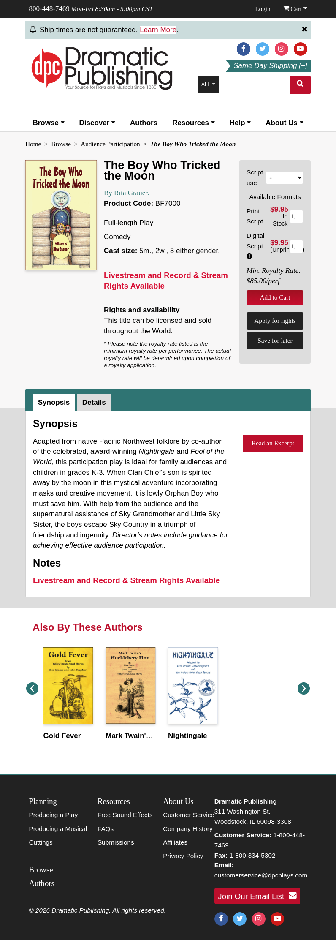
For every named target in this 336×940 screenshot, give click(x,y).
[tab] (55, 402)
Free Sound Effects (125, 814)
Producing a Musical (58, 828)
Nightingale (187, 736)
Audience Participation (110, 143)
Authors (143, 123)
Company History (187, 828)
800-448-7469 (49, 9)
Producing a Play (53, 814)
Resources (193, 123)
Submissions (116, 842)
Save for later (274, 340)
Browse (48, 123)
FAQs (106, 828)
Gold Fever (62, 736)
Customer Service (188, 814)
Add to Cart (275, 297)
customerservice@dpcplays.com (260, 875)
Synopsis (54, 402)
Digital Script (256, 245)
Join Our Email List (257, 895)
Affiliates (175, 842)
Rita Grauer (130, 193)
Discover (97, 123)
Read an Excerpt (273, 443)
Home (33, 143)
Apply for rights (275, 320)
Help (240, 123)
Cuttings (41, 842)
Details (94, 402)
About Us (284, 123)
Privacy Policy (183, 855)
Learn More (158, 30)
